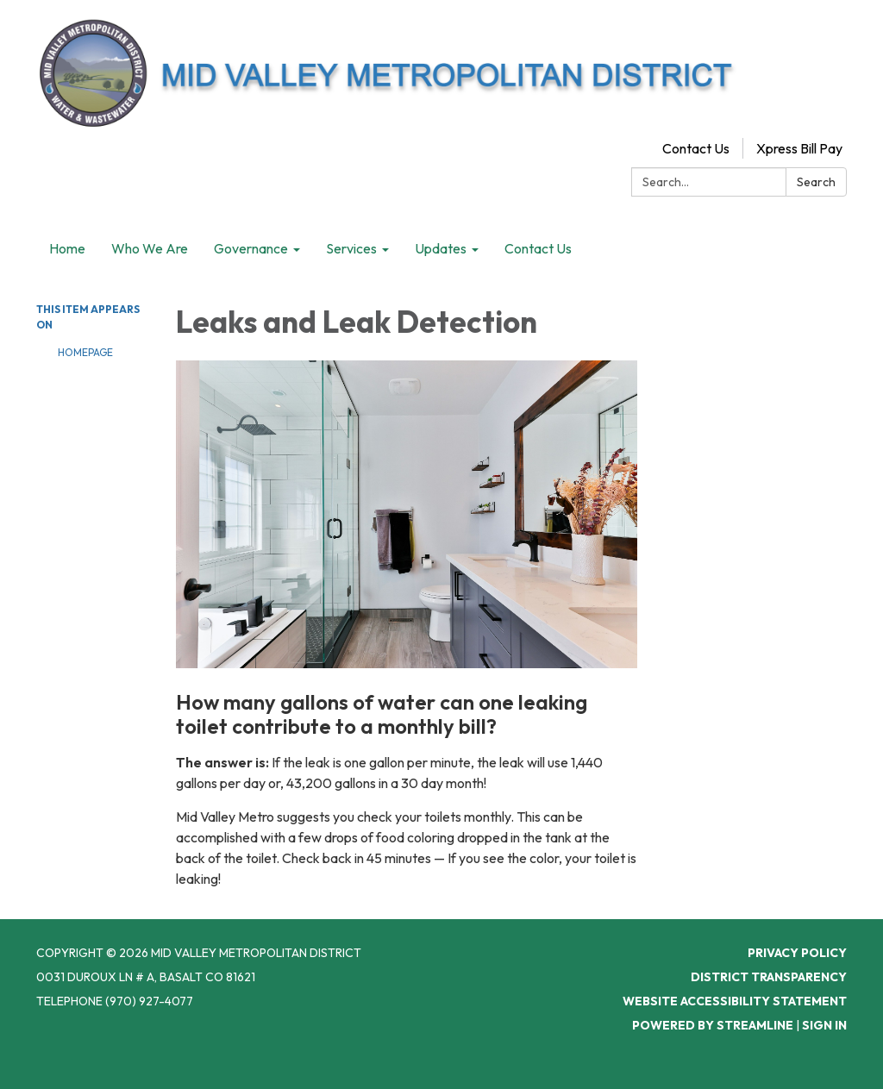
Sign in (824, 1025)
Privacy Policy (797, 953)
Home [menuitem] (67, 248)
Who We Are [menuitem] (149, 248)
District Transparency (769, 977)
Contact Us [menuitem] (538, 248)
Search (816, 182)
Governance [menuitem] (251, 248)
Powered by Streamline (712, 1025)
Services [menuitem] (351, 248)
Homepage (85, 352)
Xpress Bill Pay (799, 148)
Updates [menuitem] (441, 248)
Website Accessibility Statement (735, 1001)
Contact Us (696, 148)
